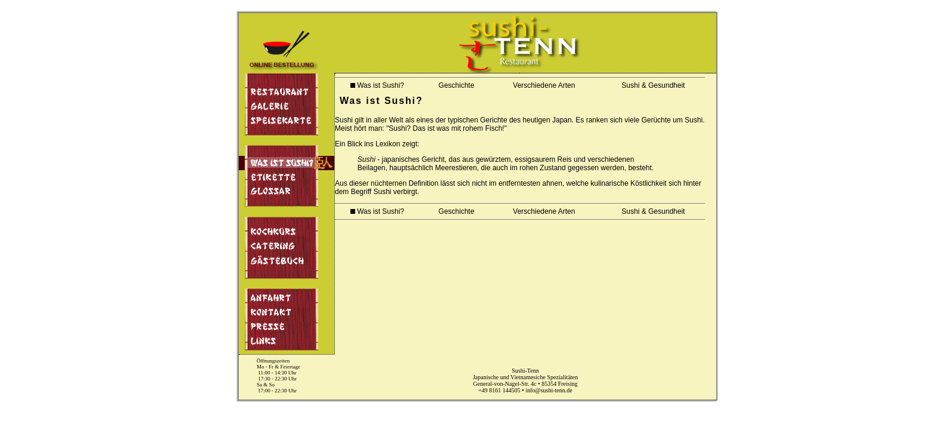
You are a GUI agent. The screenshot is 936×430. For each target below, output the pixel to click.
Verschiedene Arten (540, 85)
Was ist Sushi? (377, 85)
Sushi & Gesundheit (650, 85)
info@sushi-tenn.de (548, 390)
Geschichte (453, 85)
